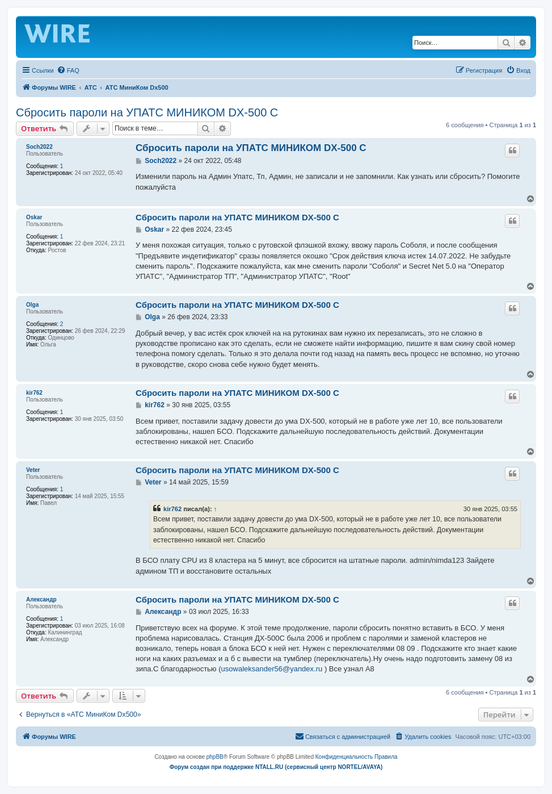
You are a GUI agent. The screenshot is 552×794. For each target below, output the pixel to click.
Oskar (34, 217)
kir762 (34, 393)
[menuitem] (68, 70)
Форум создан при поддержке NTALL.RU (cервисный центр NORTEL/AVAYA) (276, 767)
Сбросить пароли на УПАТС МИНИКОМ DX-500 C (147, 112)
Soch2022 (39, 147)
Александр (41, 599)
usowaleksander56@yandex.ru (272, 669)
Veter (33, 470)
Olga (32, 305)
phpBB (215, 757)
